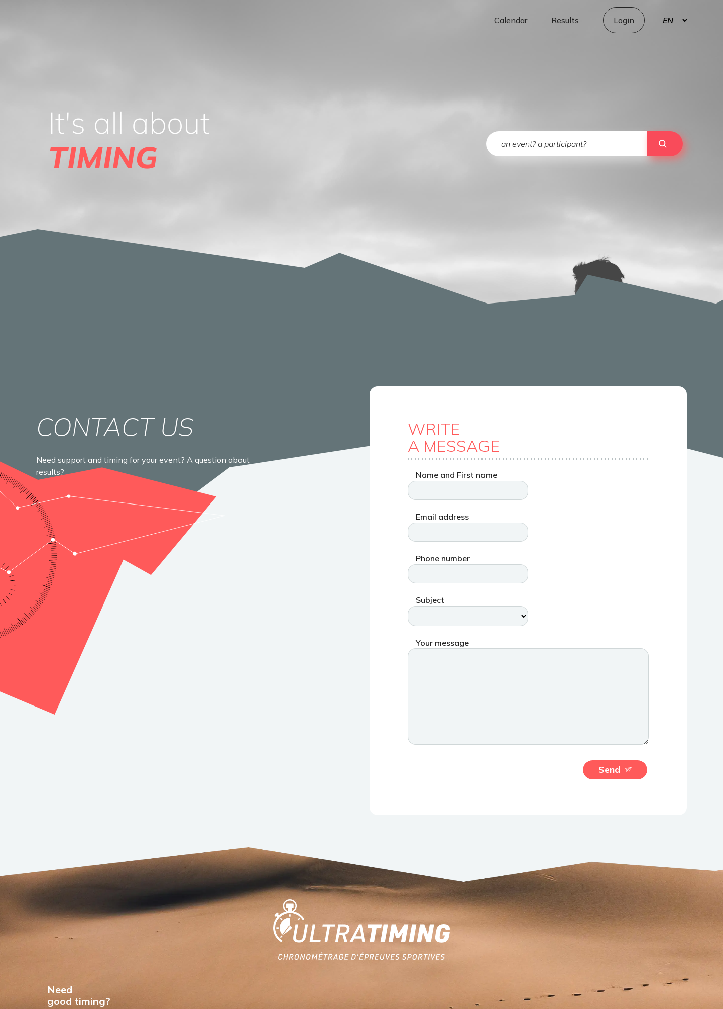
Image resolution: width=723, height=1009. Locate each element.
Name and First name (456, 474)
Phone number (443, 558)
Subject (430, 599)
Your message (442, 642)
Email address (442, 516)
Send (615, 769)
